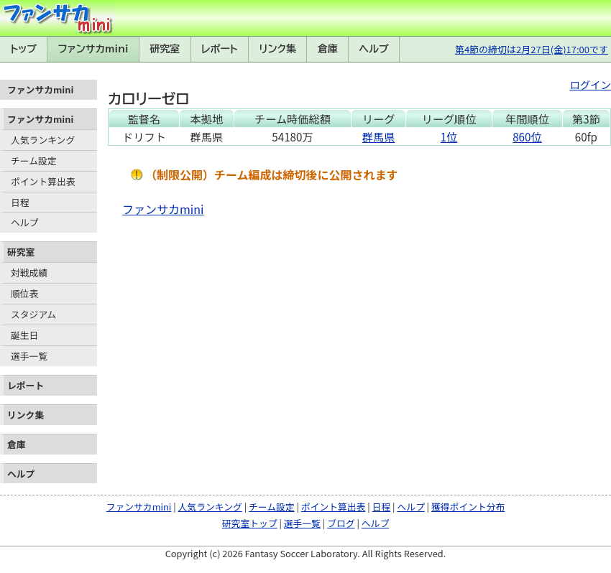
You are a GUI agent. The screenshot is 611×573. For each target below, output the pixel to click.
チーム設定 (34, 160)
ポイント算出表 (43, 181)
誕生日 (24, 335)
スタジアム (33, 314)
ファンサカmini (93, 49)
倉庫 (328, 49)
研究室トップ (249, 523)
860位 (527, 136)
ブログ (340, 523)
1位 (449, 136)
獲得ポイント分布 (468, 506)
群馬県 (378, 136)
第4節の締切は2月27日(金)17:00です (531, 49)
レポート (219, 49)
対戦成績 (29, 272)
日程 (20, 202)
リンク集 (277, 49)
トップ (23, 49)
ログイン (590, 84)
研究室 (165, 49)
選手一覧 (29, 356)
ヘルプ (374, 49)
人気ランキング (43, 139)
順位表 (24, 293)
